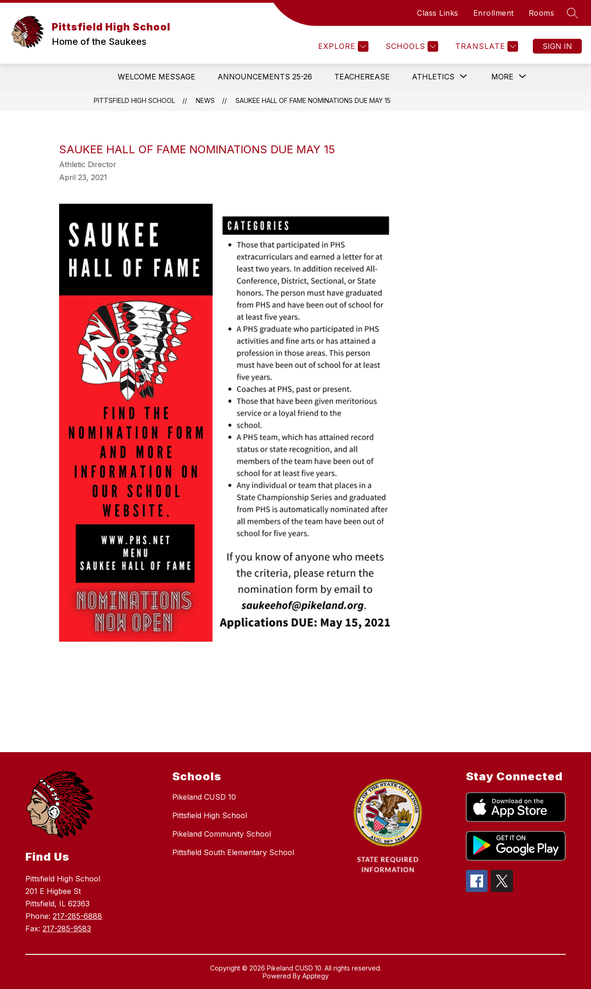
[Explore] (342, 46)
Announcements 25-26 (264, 76)
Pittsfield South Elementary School (233, 852)
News (205, 100)
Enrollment (493, 13)
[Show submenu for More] (502, 76)
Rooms (542, 13)
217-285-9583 (66, 928)
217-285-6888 (77, 916)
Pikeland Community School (221, 833)
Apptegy (315, 976)
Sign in (557, 46)
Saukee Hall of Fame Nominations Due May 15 (313, 100)
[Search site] (572, 12)
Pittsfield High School (134, 100)
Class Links (437, 13)
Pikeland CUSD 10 (204, 797)
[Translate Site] (485, 46)
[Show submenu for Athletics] (433, 76)
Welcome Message (156, 76)
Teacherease (362, 76)
